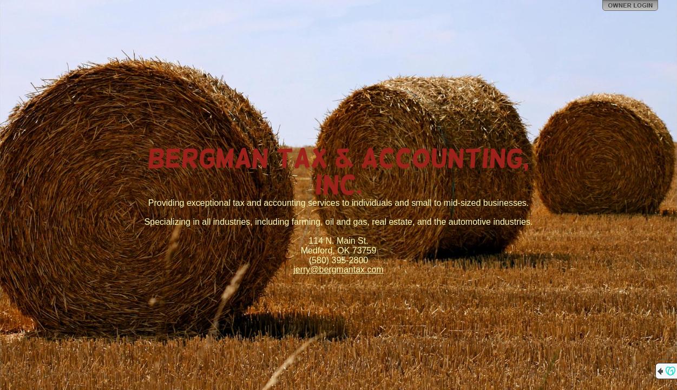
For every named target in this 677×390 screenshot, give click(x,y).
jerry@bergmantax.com (338, 269)
